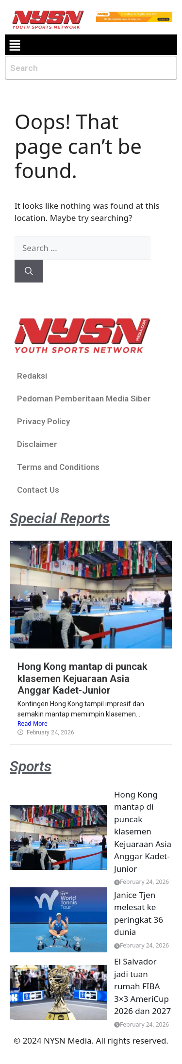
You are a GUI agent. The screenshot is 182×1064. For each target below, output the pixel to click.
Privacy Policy (43, 421)
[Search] (29, 271)
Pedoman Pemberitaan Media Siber (84, 398)
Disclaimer (37, 444)
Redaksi (32, 376)
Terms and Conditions (58, 467)
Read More (32, 723)
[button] (14, 44)
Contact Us (38, 490)
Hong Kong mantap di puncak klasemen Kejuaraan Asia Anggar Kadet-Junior (82, 678)
